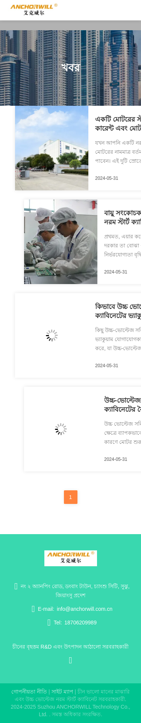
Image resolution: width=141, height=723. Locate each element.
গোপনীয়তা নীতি (29, 692)
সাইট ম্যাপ (62, 692)
